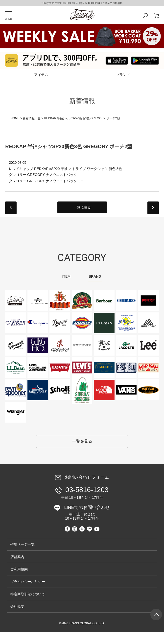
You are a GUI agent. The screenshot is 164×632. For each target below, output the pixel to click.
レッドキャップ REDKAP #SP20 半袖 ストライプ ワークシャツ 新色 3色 (65, 169)
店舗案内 (17, 557)
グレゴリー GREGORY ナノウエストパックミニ (46, 181)
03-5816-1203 (83, 492)
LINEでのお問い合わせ (83, 513)
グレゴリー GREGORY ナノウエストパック (43, 175)
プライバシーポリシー (27, 582)
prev (11, 207)
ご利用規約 (19, 569)
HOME (14, 118)
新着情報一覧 (32, 118)
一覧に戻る (82, 207)
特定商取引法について (27, 594)
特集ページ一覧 (22, 544)
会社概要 (17, 606)
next (153, 207)
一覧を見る (82, 441)
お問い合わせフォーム (87, 477)
